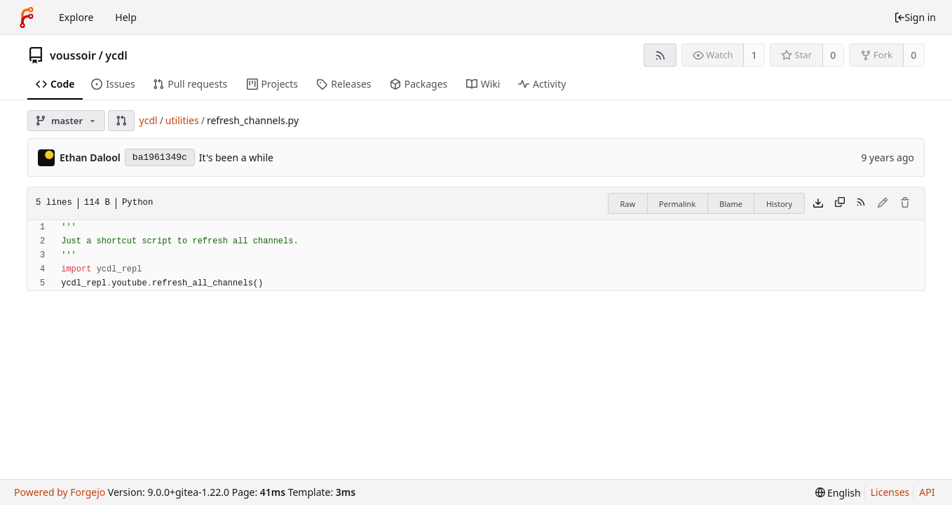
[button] (121, 120)
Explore (76, 17)
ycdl (116, 55)
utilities (182, 120)
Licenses (890, 492)
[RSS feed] (660, 55)
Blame (730, 203)
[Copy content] (839, 203)
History (779, 203)
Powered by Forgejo (59, 492)
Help (126, 17)
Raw (627, 203)
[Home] (26, 17)
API (926, 492)
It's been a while (236, 157)
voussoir (73, 55)
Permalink (677, 203)
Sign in (915, 17)
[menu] (838, 492)
